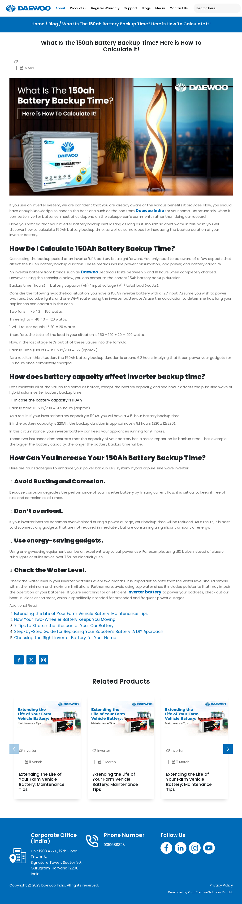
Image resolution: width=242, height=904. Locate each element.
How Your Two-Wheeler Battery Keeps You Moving (65, 619)
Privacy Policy (221, 885)
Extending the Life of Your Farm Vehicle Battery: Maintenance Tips (81, 613)
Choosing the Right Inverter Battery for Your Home (65, 638)
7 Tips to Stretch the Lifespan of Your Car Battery (64, 625)
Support (130, 8)
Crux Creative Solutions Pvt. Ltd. (210, 892)
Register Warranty (105, 8)
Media (160, 8)
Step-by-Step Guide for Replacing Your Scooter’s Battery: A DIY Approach (88, 631)
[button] (228, 749)
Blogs (146, 8)
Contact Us (179, 8)
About (60, 8)
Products (77, 8)
